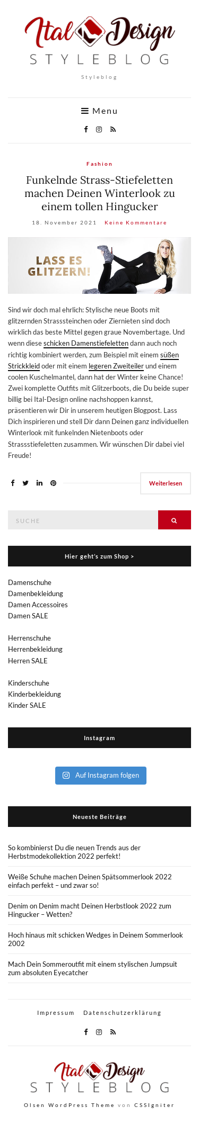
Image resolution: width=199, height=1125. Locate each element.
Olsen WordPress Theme (69, 1105)
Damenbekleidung (35, 593)
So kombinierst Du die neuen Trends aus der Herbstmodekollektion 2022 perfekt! (74, 851)
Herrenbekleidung (35, 649)
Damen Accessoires (38, 604)
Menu (99, 110)
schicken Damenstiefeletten (86, 343)
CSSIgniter (154, 1105)
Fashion (99, 163)
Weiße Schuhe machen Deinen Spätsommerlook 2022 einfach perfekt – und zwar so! (90, 880)
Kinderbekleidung (34, 694)
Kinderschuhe (28, 683)
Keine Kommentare (136, 222)
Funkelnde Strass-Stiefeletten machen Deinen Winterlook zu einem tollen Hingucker (99, 193)
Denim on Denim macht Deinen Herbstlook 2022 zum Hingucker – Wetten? (89, 910)
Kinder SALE (27, 705)
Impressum (56, 1012)
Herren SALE (28, 660)
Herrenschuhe (29, 638)
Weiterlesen (165, 483)
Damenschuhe (29, 582)
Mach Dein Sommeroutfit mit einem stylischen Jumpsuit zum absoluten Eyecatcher (92, 968)
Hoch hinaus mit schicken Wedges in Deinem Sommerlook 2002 (95, 939)
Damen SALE (28, 615)
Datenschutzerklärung (122, 1012)
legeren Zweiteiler (116, 366)
